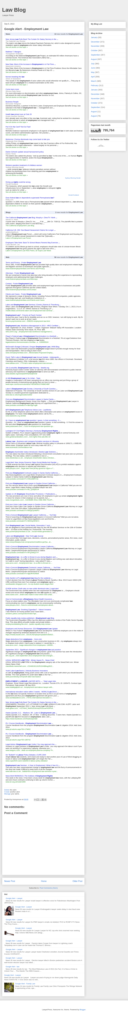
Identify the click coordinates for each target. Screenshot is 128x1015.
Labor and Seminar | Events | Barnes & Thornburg (33, 305)
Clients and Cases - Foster (23, 294)
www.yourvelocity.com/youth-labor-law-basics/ (23, 677)
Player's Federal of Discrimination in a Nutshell (32, 336)
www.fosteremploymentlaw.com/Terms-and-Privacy (25, 269)
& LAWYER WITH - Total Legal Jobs (31, 681)
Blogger (82, 1010)
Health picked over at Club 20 (19, 114)
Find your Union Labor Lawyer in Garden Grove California (31, 504)
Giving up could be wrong (18, 182)
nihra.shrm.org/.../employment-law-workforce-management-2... (30, 332)
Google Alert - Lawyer (14, 898)
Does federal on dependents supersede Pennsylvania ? (30, 198)
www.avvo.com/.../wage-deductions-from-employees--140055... (30, 645)
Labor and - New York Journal (24, 536)
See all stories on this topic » (17, 47)
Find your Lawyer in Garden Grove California (31, 483)
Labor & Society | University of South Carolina (31, 389)
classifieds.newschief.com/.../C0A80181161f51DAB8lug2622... (30, 666)
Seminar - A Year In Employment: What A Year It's (33, 765)
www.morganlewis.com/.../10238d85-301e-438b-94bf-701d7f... (29, 500)
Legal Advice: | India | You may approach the (31, 744)
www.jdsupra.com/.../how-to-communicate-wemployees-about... (30, 605)
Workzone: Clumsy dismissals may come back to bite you (28, 139)
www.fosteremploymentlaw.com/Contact (21, 290)
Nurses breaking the (15, 77)
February (94, 85)
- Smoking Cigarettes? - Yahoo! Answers (28, 610)
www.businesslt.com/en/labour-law (19, 447)
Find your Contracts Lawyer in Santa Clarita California (33, 473)
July (92, 64)
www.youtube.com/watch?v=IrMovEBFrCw (22, 479)
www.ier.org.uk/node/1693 (16, 782)
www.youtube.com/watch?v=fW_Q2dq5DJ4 (22, 489)
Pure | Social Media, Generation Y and (29, 525)
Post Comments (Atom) (49, 888)
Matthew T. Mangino (13, 52)
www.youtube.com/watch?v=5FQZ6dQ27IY (22, 552)
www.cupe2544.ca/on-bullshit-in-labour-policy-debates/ (27, 761)
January (94, 37)
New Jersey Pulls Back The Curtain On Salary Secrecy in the (32, 39)
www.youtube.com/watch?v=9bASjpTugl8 (21, 405)
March (93, 81)
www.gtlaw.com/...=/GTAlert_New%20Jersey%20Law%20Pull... (30, 708)
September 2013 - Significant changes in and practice (33, 650)
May (92, 72)
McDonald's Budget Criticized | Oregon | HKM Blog (32, 347)
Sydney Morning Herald (73, 178)
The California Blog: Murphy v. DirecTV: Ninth (31, 218)
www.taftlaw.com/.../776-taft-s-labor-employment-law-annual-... (30, 363)
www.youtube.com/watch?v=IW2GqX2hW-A (22, 521)
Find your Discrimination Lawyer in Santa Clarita (30, 399)
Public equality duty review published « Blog (30, 618)
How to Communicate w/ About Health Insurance (30, 599)
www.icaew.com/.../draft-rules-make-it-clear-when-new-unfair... (29, 595)
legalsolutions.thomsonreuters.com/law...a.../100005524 (27, 342)
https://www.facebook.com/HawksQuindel (21, 719)
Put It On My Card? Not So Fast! (18, 127)
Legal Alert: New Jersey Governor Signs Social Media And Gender (32, 462)
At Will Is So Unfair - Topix (23, 378)
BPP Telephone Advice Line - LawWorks (28, 410)
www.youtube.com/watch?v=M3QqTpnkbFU (22, 510)
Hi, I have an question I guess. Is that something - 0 (33, 420)
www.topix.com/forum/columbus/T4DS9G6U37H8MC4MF (28, 384)
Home (44, 881)
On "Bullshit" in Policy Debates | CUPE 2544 (26, 755)
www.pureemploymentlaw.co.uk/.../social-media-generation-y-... (30, 531)
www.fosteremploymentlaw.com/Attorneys (22, 279)
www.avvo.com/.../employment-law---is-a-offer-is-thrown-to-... (29, 563)
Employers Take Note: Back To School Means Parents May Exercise (33, 243)
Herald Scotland (73, 195)
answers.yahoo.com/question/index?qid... (21, 614)
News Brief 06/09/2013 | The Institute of (29, 776)
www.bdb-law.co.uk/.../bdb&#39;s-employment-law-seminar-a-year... (32, 771)
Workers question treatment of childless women (24, 165)
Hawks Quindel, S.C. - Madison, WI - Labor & (31, 713)
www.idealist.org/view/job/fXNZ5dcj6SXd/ (21, 374)
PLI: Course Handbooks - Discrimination (29, 723)
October (94, 50)
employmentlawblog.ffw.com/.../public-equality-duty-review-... (29, 624)
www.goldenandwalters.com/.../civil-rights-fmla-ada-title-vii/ (28, 437)
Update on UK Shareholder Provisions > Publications (31, 494)
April (93, 77)
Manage (7, 794)
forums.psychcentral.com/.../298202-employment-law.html (28, 321)
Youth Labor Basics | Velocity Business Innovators (27, 671)
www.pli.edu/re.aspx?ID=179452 (18, 729)
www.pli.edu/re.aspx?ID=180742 (18, 740)
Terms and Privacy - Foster (23, 263)
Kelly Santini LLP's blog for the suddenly (29, 578)
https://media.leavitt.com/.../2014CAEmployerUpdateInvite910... (30, 635)
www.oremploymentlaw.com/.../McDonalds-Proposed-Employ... (30, 353)
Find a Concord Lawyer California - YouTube (31, 515)
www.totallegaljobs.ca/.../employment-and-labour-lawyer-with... (30, 687)
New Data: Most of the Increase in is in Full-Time (31, 64)
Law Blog (14, 10)
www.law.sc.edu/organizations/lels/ (19, 395)
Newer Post (9, 881)
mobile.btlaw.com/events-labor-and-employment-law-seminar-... (30, 311)
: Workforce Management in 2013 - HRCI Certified (33, 326)
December (95, 42)
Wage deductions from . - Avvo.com (24, 639)
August (94, 59)
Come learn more (12, 89)
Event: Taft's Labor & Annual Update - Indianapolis (33, 357)
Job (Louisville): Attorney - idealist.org (27, 368)
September (95, 55)
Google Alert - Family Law (25, 984)
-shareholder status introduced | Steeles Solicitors (32, 452)
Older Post (77, 881)
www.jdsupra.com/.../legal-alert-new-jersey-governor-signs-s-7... (30, 468)
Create (6, 792)
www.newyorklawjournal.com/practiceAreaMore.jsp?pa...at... (29, 542)
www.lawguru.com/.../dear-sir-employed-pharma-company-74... (30, 750)
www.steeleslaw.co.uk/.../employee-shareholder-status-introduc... (30, 458)
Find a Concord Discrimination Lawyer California (30, 547)
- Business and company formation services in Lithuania (32, 441)
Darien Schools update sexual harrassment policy (25, 152)
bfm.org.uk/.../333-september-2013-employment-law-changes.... (30, 656)
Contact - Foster (19, 284)
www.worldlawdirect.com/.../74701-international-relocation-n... (29, 698)
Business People (12, 102)
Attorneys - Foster (20, 273)
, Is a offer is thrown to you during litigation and (31, 557)
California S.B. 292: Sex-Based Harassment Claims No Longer (31, 230)
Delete (6, 790)
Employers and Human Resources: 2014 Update (32, 629)
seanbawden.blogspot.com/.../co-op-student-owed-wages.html (29, 584)
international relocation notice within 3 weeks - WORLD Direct (32, 692)
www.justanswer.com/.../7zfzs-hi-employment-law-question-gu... (30, 426)
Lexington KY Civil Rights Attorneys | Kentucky (33, 431)
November (95, 46)
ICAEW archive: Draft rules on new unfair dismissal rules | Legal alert (32, 589)
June (93, 68)
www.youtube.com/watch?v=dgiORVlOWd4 (22, 574)
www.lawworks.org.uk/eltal (16, 416)
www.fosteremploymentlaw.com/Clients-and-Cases (25, 300)
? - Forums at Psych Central (23, 315)
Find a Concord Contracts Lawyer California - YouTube (33, 568)
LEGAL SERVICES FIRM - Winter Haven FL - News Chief (30, 660)
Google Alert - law (12, 967)
